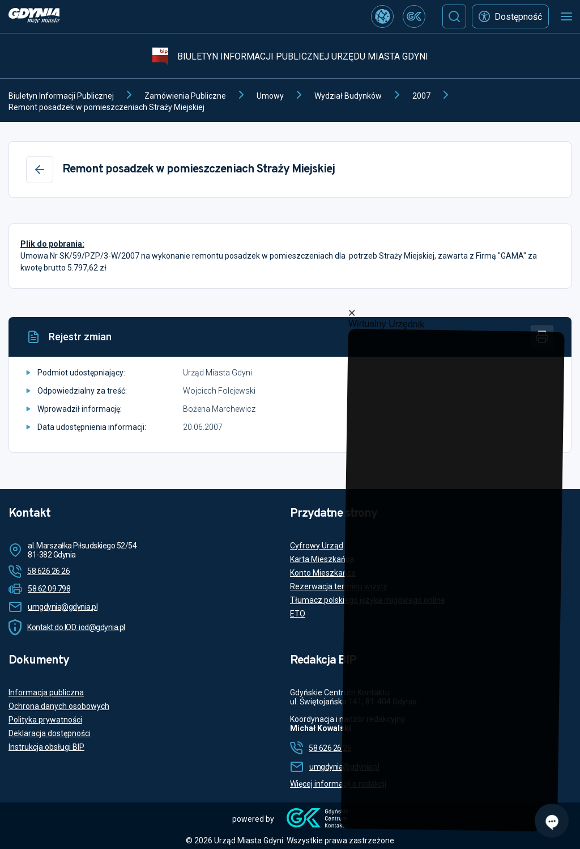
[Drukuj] (542, 337)
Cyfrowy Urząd (316, 545)
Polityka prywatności (45, 719)
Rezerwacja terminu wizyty (338, 586)
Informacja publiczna (46, 692)
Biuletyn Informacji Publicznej (61, 95)
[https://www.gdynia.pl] (33, 17)
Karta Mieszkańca (322, 559)
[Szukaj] (454, 16)
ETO (297, 613)
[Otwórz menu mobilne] (566, 16)
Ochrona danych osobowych (58, 706)
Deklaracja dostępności (49, 733)
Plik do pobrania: (52, 243)
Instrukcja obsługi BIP (46, 746)
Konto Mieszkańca (323, 572)
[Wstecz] (39, 169)
